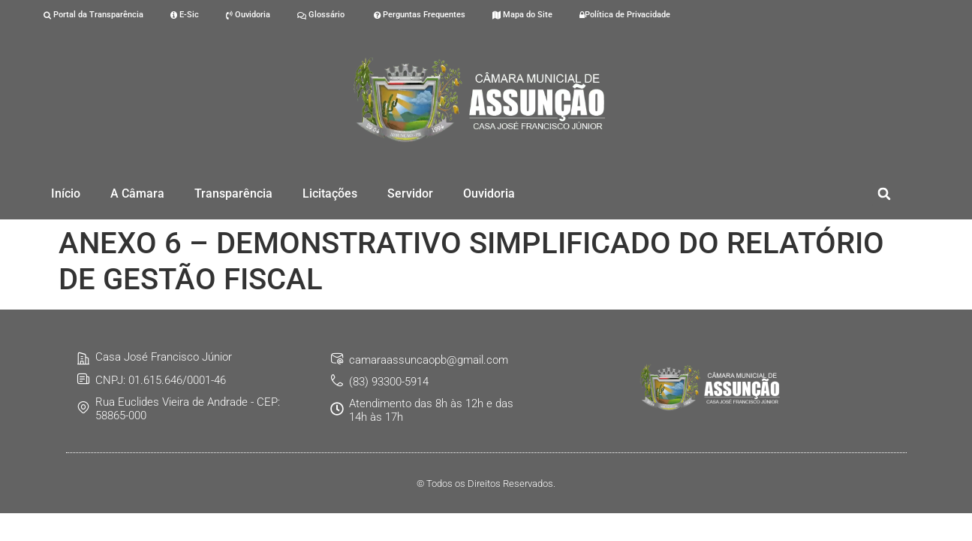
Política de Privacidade (624, 15)
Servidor (410, 193)
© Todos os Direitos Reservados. (486, 483)
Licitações (329, 193)
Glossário (321, 15)
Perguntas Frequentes (418, 15)
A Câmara (137, 193)
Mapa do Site (522, 15)
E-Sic (184, 15)
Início (65, 193)
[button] (883, 194)
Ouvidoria (248, 15)
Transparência (233, 193)
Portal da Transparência (93, 15)
